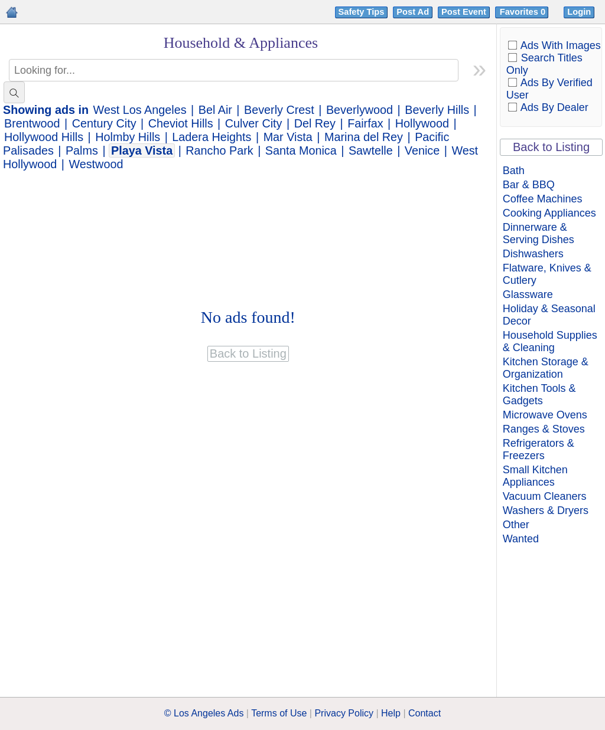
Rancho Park (219, 150)
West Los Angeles (140, 109)
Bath (514, 170)
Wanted (521, 539)
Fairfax (365, 123)
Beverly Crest (279, 109)
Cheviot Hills (180, 123)
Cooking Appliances (549, 213)
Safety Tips (362, 12)
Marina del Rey (363, 136)
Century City (104, 123)
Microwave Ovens (545, 415)
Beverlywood (359, 109)
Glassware (528, 294)
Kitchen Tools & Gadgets (539, 394)
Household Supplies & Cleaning (550, 341)
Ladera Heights (211, 136)
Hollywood (422, 123)
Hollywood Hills (43, 136)
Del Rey (315, 123)
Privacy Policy (343, 713)
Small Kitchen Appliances (535, 476)
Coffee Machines (543, 199)
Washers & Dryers (545, 510)
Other (516, 525)
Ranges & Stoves (544, 429)
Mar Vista (288, 136)
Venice (422, 150)
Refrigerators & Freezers (538, 449)
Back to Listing (551, 146)
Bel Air (215, 109)
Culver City (253, 123)
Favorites (524, 12)
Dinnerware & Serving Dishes (538, 233)
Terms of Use (279, 713)
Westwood (96, 164)
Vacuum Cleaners (545, 496)
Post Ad (412, 12)
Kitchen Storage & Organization (545, 368)
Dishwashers (533, 254)
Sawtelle (371, 150)
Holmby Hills (127, 136)
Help (391, 713)
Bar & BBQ (529, 185)
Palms (82, 150)
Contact (424, 713)
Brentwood (32, 123)
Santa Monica (301, 150)
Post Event (463, 12)
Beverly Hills (437, 109)
